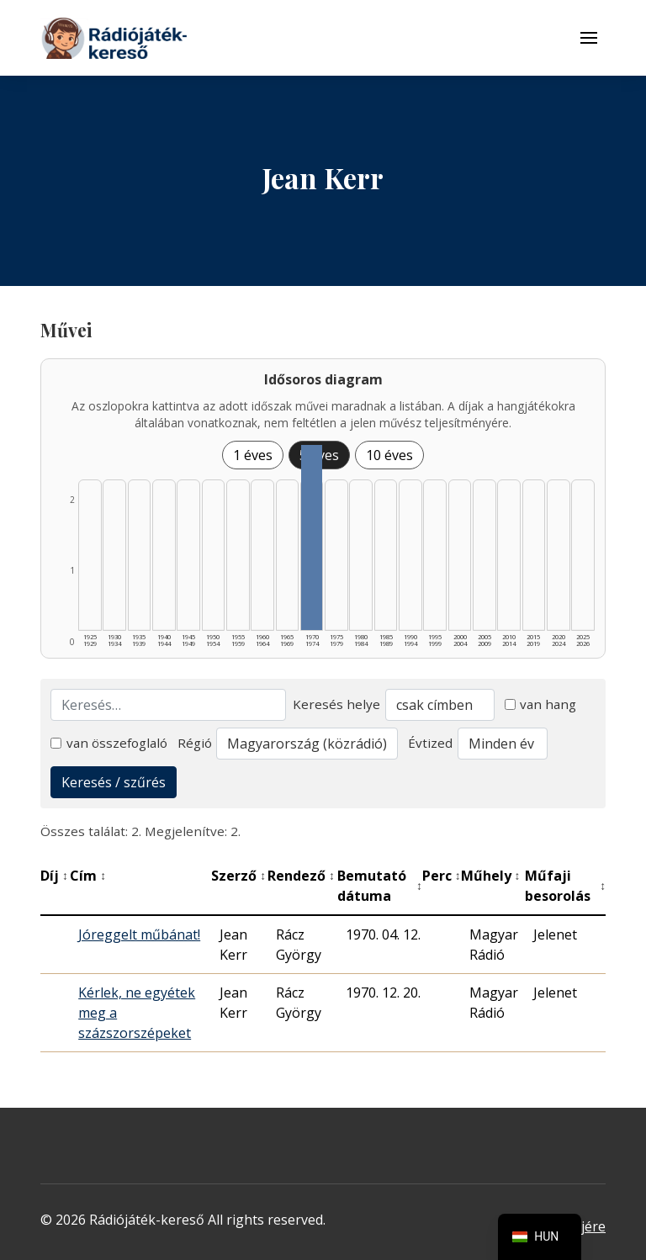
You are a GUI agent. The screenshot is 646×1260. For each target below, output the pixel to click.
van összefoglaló (108, 742)
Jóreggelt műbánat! (139, 934)
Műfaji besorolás (565, 885)
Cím (88, 875)
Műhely (491, 875)
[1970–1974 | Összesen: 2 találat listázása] (312, 537)
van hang (541, 704)
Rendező (301, 875)
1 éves (253, 455)
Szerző (238, 875)
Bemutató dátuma (379, 885)
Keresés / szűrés (113, 782)
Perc (441, 875)
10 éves (389, 455)
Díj (54, 875)
